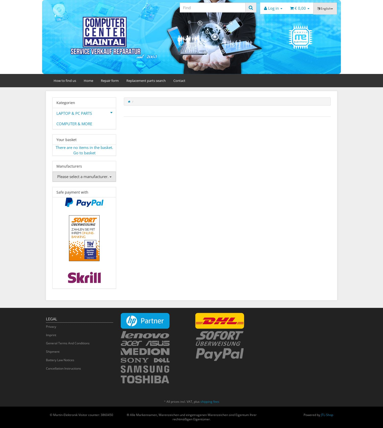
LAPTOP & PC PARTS (86, 112)
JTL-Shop (327, 415)
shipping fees (209, 401)
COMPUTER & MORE (74, 123)
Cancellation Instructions (63, 368)
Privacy (51, 326)
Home (88, 80)
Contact (179, 80)
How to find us (65, 80)
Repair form (110, 80)
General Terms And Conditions (68, 343)
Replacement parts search (146, 80)
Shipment (52, 351)
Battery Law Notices (60, 360)
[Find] (213, 7)
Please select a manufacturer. (84, 176)
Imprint (51, 335)
